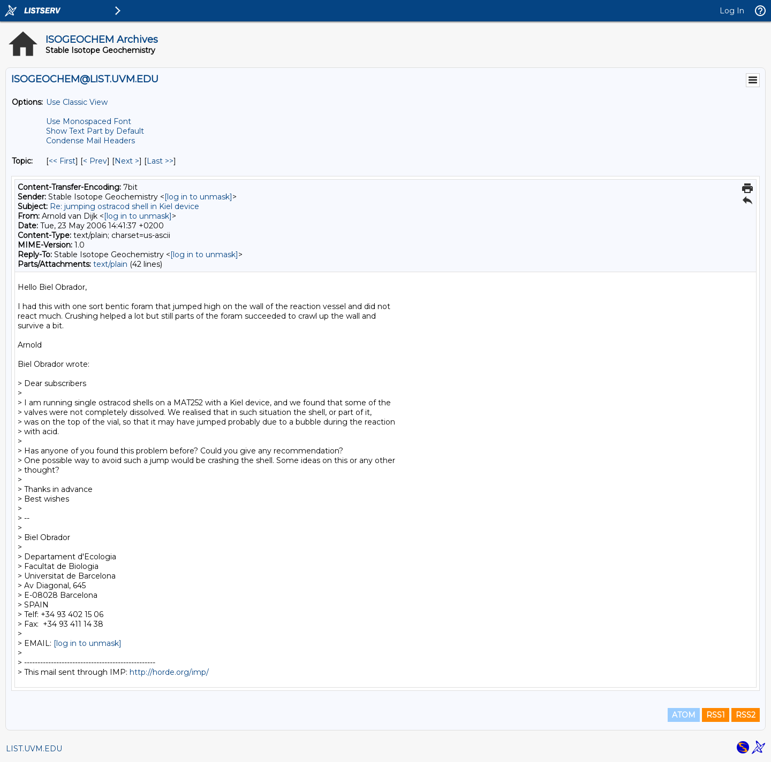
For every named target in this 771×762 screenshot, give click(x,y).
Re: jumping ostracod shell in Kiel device (124, 206)
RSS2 (745, 715)
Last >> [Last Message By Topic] (160, 161)
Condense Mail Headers (90, 140)
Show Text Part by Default (95, 131)
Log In (732, 11)
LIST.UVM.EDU (34, 748)
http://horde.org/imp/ (169, 672)
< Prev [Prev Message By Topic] (95, 161)
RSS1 (715, 715)
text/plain (110, 264)
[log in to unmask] (198, 197)
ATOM (684, 715)
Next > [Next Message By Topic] (127, 161)
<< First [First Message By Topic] (62, 161)
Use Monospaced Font (88, 121)
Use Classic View (77, 102)
